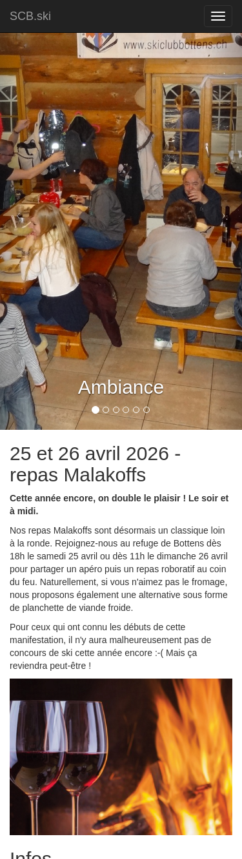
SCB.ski (30, 16)
